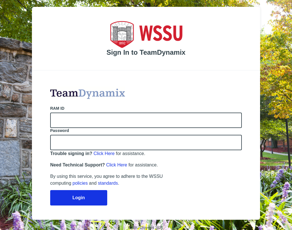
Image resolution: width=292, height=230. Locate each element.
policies (80, 183)
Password (59, 130)
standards (108, 183)
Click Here (104, 153)
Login (78, 197)
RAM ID (57, 108)
